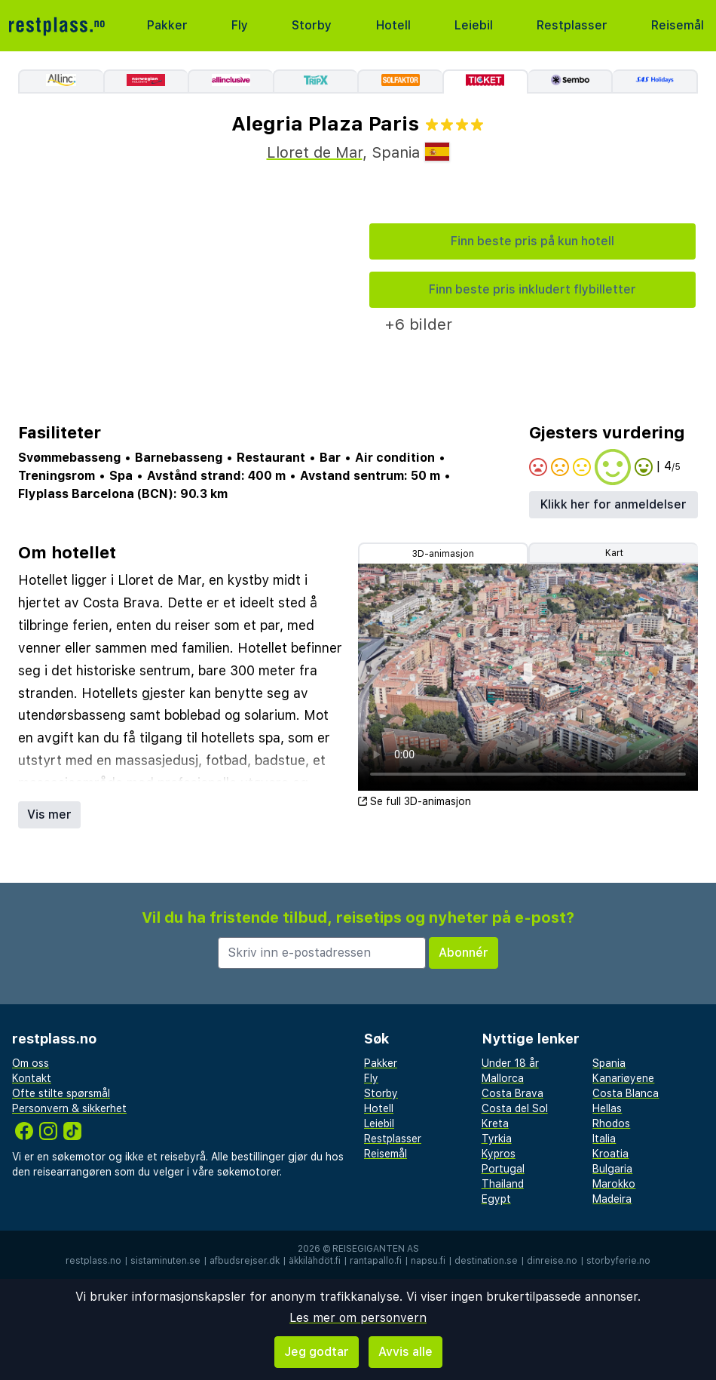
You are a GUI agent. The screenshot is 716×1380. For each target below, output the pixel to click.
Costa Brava (512, 1093)
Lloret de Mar (315, 152)
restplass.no (93, 1261)
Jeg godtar (316, 1352)
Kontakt (31, 1078)
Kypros (499, 1154)
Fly (239, 25)
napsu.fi (428, 1261)
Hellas (607, 1108)
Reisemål (677, 25)
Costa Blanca (625, 1093)
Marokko (613, 1184)
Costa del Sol (515, 1108)
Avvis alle (405, 1352)
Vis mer (49, 814)
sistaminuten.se (165, 1261)
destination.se (486, 1261)
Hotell (393, 25)
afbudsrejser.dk (245, 1261)
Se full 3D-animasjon (414, 801)
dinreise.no (552, 1261)
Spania (609, 1063)
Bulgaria (612, 1169)
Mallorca (503, 1078)
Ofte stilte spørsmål (61, 1093)
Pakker (167, 25)
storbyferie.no (618, 1261)
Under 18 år (510, 1063)
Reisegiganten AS (375, 1248)
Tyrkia (497, 1139)
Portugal (503, 1169)
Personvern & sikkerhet (69, 1108)
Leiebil (473, 25)
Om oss (30, 1063)
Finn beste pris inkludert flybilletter (532, 289)
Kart (614, 553)
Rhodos (611, 1123)
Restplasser (572, 25)
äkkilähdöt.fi (315, 1261)
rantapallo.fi (376, 1261)
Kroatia (610, 1154)
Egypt (496, 1199)
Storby (312, 25)
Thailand (503, 1184)
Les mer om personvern (358, 1318)
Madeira (612, 1199)
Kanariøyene (623, 1078)
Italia (604, 1139)
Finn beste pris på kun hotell (532, 241)
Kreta (495, 1123)
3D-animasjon (443, 554)
